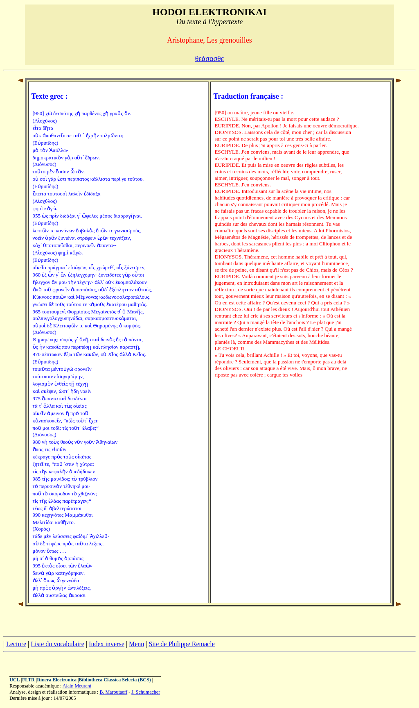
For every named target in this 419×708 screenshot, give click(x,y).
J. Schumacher (145, 692)
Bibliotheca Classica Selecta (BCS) (115, 680)
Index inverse (106, 643)
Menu (136, 643)
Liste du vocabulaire (57, 643)
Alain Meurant (77, 686)
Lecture (16, 643)
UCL (14, 680)
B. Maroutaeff (113, 692)
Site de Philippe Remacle (181, 643)
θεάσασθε (209, 58)
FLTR (28, 680)
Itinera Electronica (57, 680)
